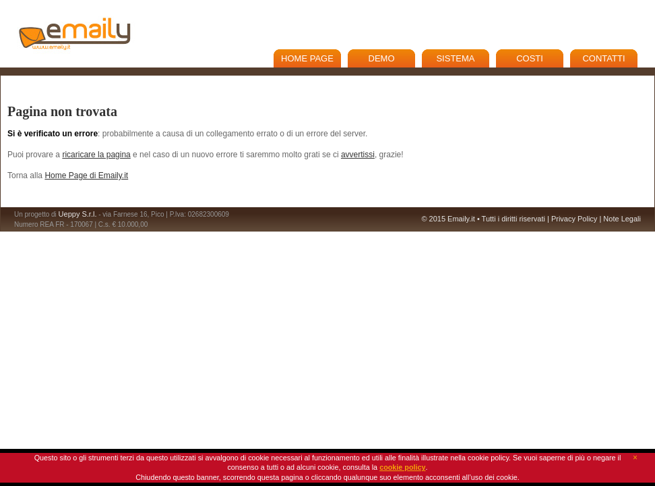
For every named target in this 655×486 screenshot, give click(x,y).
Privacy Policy (574, 219)
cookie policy (402, 467)
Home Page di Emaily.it (86, 175)
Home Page (307, 58)
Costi (529, 58)
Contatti (603, 58)
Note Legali (622, 219)
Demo (382, 58)
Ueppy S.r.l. (78, 214)
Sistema (455, 58)
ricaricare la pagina (96, 154)
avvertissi (358, 154)
